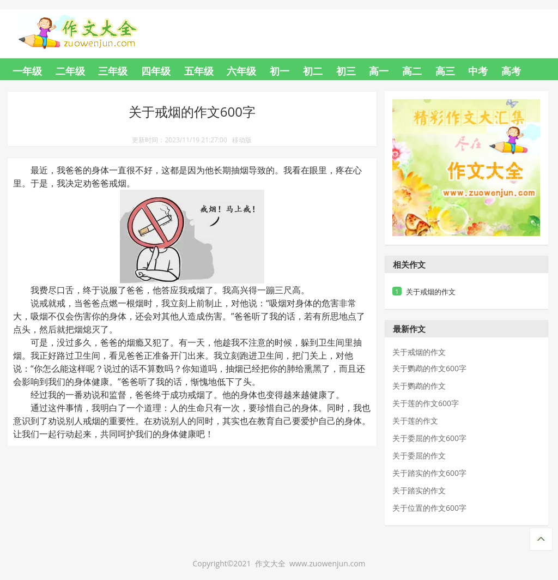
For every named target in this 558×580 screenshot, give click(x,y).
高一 (379, 70)
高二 (412, 70)
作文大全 (88, 25)
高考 (511, 70)
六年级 (241, 70)
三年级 (113, 70)
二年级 (70, 70)
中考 (478, 70)
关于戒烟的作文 (431, 292)
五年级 (199, 70)
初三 (346, 70)
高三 (445, 70)
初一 (279, 70)
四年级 (156, 70)
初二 (313, 70)
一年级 (27, 70)
